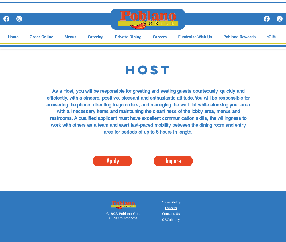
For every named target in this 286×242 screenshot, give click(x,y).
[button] (71, 37)
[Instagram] (19, 19)
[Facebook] (6, 19)
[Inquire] (173, 161)
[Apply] (112, 161)
